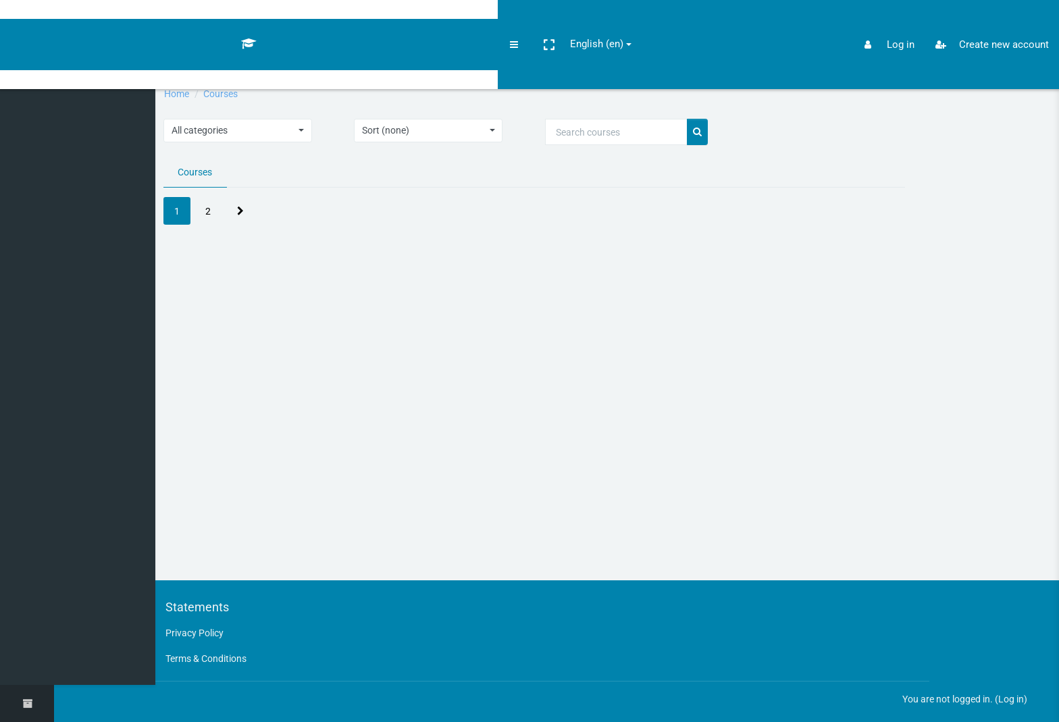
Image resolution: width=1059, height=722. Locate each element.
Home (200, 94)
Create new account (987, 22)
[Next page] (263, 213)
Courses (247, 94)
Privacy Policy (219, 631)
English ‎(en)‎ (153, 22)
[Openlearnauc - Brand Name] (27, 22)
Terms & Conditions (233, 656)
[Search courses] (638, 133)
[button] (105, 22)
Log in (1010, 698)
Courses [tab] (219, 173)
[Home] (27, 63)
